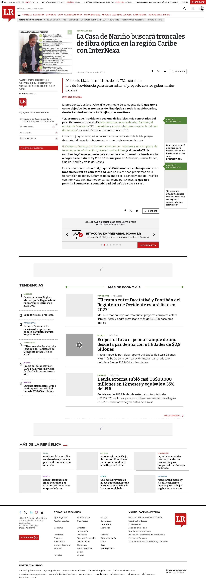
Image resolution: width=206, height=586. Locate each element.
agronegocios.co (52, 570)
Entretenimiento (154, 20)
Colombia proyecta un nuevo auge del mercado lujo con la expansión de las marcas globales (114, 484)
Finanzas (58, 538)
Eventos (104, 534)
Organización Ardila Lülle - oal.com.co (176, 571)
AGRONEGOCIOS (92, 15)
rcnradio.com (101, 574)
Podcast (58, 548)
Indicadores (59, 541)
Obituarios (82, 545)
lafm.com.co (133, 574)
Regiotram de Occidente (133, 20)
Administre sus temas (32, 148)
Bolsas (27, 363)
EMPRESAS (51, 15)
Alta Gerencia (83, 517)
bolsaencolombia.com (124, 570)
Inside (103, 541)
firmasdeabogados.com (99, 570)
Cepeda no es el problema (39, 315)
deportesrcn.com (27, 577)
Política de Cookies (137, 538)
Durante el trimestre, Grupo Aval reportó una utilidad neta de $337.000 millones (40, 389)
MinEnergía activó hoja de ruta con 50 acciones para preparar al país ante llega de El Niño (113, 461)
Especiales (82, 534)
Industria (162, 476)
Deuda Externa (53, 20)
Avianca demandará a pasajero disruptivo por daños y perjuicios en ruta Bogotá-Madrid (38, 330)
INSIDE (166, 15)
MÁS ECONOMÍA (172, 415)
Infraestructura (83, 541)
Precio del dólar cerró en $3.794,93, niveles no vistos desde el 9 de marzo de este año (39, 370)
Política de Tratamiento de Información (146, 534)
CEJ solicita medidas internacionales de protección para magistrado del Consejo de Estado (171, 462)
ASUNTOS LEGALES (122, 15)
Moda (103, 476)
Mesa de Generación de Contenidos (145, 517)
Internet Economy (62, 545)
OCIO (60, 15)
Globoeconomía (108, 538)
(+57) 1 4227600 (27, 528)
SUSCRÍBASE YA (148, 245)
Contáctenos (134, 524)
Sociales (58, 555)
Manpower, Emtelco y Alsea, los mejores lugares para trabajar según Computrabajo (170, 484)
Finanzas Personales (86, 538)
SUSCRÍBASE (198, 2)
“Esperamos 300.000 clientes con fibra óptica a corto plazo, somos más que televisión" (175, 198)
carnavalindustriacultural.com (62, 574)
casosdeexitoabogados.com (32, 574)
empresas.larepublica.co (74, 570)
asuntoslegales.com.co (30, 570)
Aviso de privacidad (137, 528)
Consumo (58, 528)
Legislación (163, 453)
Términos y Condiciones (139, 531)
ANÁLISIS (106, 15)
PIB (64, 20)
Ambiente (28, 294)
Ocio (102, 545)
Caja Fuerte (82, 521)
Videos (80, 555)
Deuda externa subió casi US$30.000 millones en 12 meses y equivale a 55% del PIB (136, 384)
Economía (105, 528)
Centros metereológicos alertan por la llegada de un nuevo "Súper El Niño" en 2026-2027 (40, 301)
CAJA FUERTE (139, 15)
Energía (104, 453)
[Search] (184, 8)
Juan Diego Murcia (72, 97)
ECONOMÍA (38, 15)
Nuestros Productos (137, 521)
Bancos (27, 382)
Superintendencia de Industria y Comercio (148, 541)
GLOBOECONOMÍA (73, 15)
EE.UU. (45, 453)
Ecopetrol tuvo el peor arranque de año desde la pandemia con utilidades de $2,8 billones (139, 344)
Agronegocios (60, 517)
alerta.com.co (148, 574)
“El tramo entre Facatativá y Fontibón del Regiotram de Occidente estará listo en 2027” (40, 350)
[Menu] (19, 15)
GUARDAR (178, 71)
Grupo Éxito (113, 20)
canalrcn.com (85, 574)
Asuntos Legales (61, 521)
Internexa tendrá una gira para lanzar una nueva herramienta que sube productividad (175, 152)
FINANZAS (27, 15)
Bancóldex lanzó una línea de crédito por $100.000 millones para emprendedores (56, 484)
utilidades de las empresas (93, 20)
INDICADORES (155, 15)
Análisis (103, 517)
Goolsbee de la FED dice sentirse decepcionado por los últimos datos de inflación (57, 461)
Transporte (29, 323)
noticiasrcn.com (117, 574)
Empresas (58, 534)
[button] (66, 234)
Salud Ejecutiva (107, 548)
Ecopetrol (73, 20)
